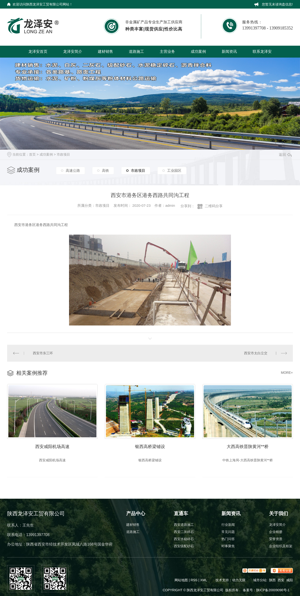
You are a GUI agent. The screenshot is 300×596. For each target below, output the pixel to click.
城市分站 (259, 580)
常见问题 (228, 532)
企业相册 (275, 532)
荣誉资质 (275, 539)
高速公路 (73, 170)
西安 (281, 580)
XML (204, 580)
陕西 (272, 580)
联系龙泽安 (262, 51)
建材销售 (105, 51)
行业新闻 (228, 525)
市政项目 (63, 154)
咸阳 (289, 580)
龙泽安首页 (37, 51)
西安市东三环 (43, 353)
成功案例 (198, 51)
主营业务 (167, 51)
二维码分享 (214, 206)
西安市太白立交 (255, 353)
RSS (195, 580)
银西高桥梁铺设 (150, 446)
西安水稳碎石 (184, 539)
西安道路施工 (184, 525)
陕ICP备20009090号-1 (273, 590)
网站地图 (181, 580)
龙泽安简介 (72, 51)
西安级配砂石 (184, 546)
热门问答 (228, 539)
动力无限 (238, 580)
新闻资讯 (229, 51)
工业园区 (174, 170)
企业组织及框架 (280, 546)
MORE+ (287, 372)
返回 (285, 155)
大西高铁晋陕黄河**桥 (248, 446)
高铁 (105, 170)
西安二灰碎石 (184, 532)
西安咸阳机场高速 (52, 446)
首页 (32, 154)
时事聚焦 (228, 546)
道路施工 (136, 51)
